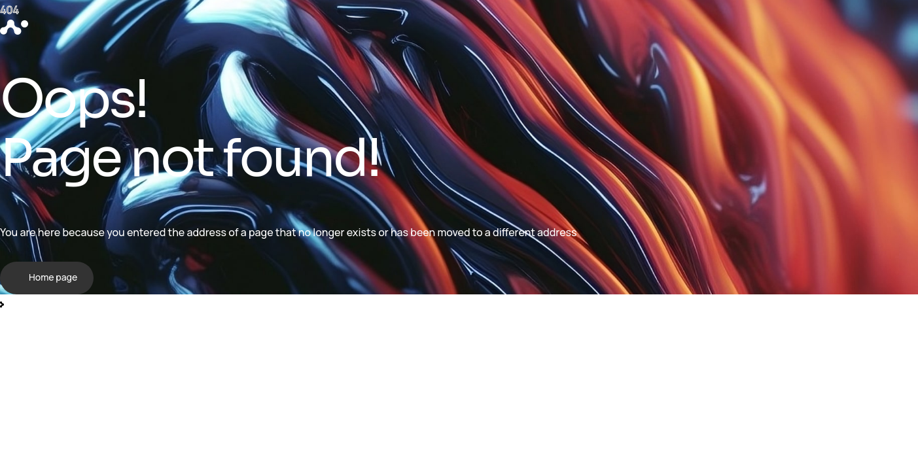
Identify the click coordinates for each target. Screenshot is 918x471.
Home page (53, 277)
